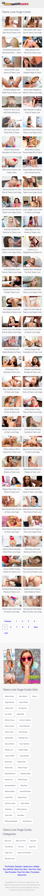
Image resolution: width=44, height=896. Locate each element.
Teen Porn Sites (23, 872)
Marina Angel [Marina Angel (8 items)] (22, 768)
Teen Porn (32, 869)
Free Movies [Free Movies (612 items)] (9, 847)
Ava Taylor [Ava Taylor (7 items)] (8, 714)
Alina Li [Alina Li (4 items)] (34, 696)
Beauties (18, 866)
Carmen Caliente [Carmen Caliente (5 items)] (25, 720)
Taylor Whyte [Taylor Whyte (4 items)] (24, 803)
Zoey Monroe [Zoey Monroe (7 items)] (26, 821)
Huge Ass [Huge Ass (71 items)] (32, 847)
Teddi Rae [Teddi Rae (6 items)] (8, 809)
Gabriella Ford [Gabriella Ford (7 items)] (23, 738)
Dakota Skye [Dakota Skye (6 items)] (9, 738)
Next (36, 627)
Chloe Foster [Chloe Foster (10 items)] (9, 732)
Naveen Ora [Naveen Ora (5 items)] (9, 780)
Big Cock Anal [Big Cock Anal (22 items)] (20, 841)
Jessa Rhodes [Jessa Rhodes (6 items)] (24, 756)
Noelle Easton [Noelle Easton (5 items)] (22, 780)
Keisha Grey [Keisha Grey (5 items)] (9, 768)
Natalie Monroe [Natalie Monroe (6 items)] (10, 774)
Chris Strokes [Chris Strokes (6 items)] (23, 732)
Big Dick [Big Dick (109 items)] (33, 841)
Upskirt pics (27, 866)
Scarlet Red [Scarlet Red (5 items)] (9, 797)
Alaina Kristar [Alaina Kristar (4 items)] (9, 696)
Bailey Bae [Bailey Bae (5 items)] (20, 714)
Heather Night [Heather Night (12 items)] (23, 750)
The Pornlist (9, 866)
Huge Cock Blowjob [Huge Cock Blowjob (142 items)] (24, 853)
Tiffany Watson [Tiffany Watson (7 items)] (22, 809)
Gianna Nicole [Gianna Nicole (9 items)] (9, 744)
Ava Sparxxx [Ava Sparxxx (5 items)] (22, 708)
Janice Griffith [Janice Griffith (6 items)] (9, 756)
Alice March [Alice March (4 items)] (23, 696)
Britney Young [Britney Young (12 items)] (9, 720)
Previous (7, 621)
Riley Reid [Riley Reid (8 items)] (24, 786)
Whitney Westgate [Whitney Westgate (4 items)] (11, 821)
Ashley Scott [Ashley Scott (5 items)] (9, 708)
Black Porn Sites (20, 869)
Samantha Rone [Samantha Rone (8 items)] (25, 791)
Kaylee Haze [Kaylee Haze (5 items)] (21, 762)
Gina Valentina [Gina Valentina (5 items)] (24, 744)
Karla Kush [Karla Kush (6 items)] (8, 762)
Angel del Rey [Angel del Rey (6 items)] (9, 702)
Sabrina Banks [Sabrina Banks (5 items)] (10, 791)
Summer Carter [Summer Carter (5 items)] (10, 803)
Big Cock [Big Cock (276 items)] (8, 841)
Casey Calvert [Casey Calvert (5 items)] (9, 726)
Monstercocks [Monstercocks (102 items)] (10, 859)
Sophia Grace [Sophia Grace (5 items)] (22, 797)
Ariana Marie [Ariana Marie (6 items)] (23, 702)
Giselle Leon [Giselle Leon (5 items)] (9, 750)
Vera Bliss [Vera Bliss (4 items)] (20, 815)
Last (6, 633)
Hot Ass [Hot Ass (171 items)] (21, 847)
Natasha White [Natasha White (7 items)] (25, 774)
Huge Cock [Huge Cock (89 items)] (8, 853)
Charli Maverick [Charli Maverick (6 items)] (24, 726)
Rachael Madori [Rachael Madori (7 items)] (10, 786)
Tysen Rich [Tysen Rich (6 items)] (8, 815)
